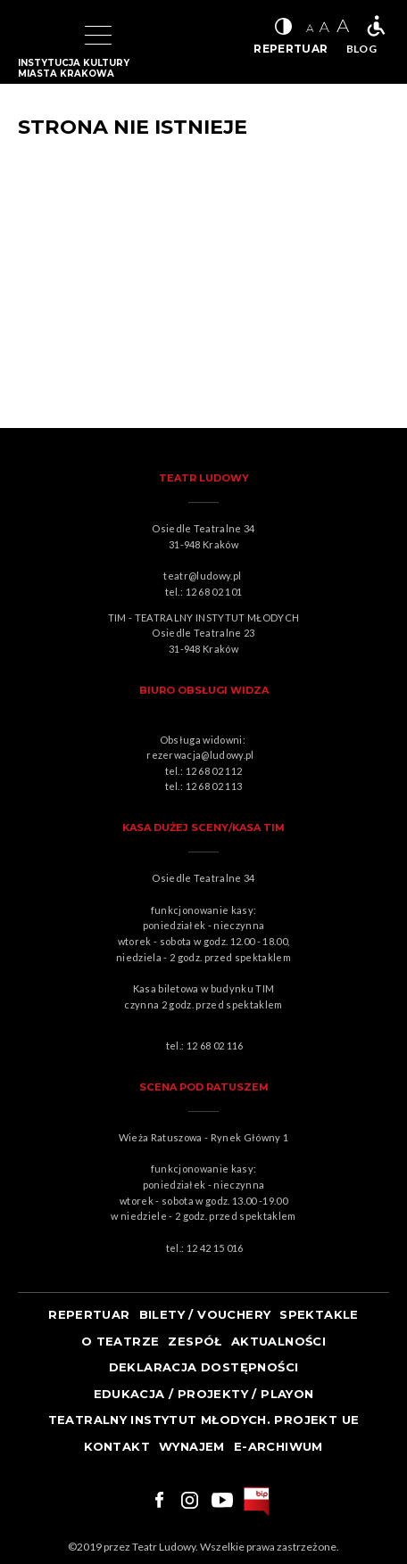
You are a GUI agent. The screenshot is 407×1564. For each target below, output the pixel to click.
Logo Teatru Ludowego (37, 35)
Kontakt (117, 1446)
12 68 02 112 (214, 771)
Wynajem (192, 1446)
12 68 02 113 (214, 786)
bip (257, 1501)
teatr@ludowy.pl (204, 575)
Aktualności (278, 1341)
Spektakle (319, 1314)
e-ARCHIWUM (278, 1446)
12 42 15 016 (215, 1248)
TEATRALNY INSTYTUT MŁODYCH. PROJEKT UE (204, 1419)
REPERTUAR (290, 48)
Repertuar (89, 1314)
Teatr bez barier (375, 25)
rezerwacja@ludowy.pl (202, 755)
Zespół (194, 1341)
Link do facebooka (157, 1499)
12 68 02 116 (215, 1045)
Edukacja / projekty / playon (204, 1394)
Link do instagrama (189, 1499)
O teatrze (120, 1341)
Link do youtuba (222, 1499)
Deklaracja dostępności (204, 1367)
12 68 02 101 (214, 591)
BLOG (361, 48)
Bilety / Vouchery (205, 1314)
